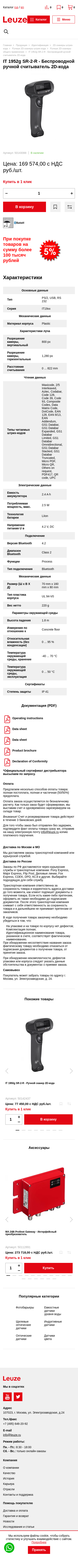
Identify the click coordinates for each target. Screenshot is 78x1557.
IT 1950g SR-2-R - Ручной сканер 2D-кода (30, 1083)
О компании (11, 1467)
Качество (9, 1473)
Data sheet (19, 729)
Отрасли (9, 1489)
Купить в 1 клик (17, 182)
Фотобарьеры (25, 1307)
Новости (8, 1521)
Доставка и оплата (15, 1510)
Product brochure (24, 750)
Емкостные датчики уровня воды (52, 1311)
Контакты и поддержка (18, 1494)
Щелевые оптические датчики (23, 1325)
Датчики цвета (49, 1337)
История (8, 1478)
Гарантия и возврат (16, 1516)
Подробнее (39, 1542)
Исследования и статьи (18, 1526)
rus (16, 7)
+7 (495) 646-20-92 (15, 1423)
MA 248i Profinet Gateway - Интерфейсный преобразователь (30, 1233)
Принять (39, 1550)
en (22, 7)
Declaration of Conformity (30, 761)
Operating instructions (27, 718)
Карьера (8, 1483)
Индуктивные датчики (53, 1323)
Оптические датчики (24, 1337)
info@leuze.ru (50, 832)
